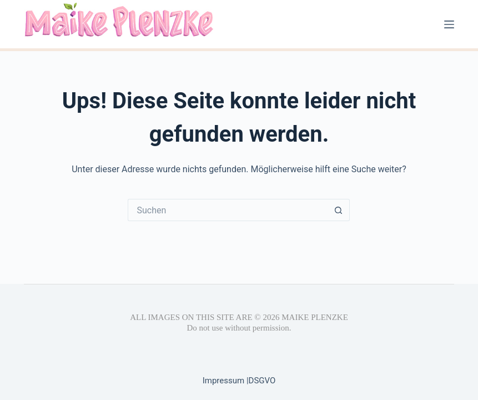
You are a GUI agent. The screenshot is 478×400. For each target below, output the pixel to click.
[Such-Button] (339, 210)
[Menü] (449, 24)
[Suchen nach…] (228, 210)
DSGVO (262, 381)
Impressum (224, 381)
